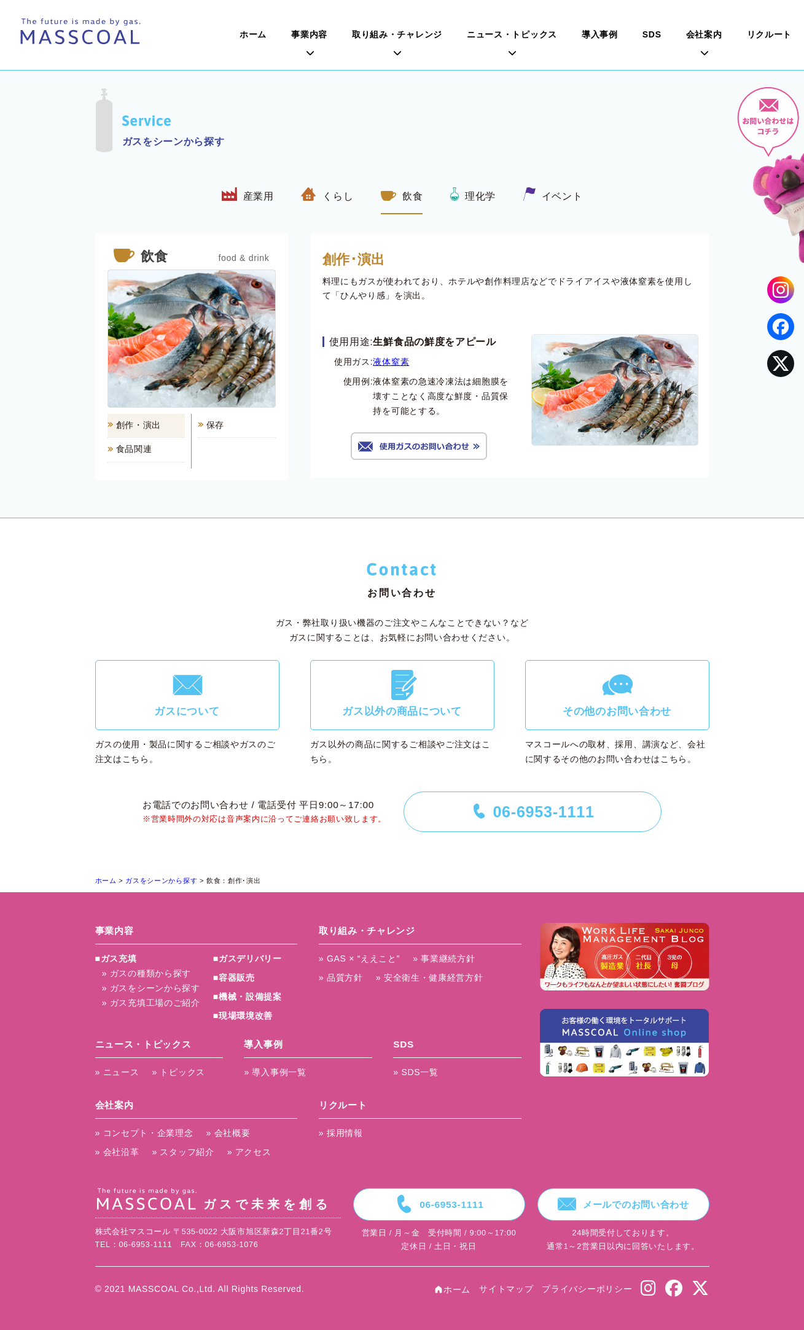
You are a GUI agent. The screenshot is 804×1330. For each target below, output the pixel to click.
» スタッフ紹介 (183, 1152)
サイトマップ (506, 1289)
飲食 (402, 194)
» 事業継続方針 (444, 958)
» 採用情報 (341, 1133)
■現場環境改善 (243, 1016)
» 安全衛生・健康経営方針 (429, 977)
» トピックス (178, 1072)
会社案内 (704, 34)
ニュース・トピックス (512, 34)
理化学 (473, 194)
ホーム (253, 34)
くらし (327, 194)
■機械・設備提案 (247, 996)
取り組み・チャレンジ (397, 34)
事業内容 (309, 34)
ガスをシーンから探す (161, 880)
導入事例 (600, 34)
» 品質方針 (341, 977)
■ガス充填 (116, 958)
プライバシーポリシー (587, 1289)
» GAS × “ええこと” (359, 958)
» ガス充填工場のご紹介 (151, 1003)
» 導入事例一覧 (275, 1072)
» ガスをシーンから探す (151, 988)
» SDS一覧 (415, 1072)
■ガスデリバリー (247, 958)
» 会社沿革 (117, 1152)
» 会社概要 (228, 1133)
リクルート (769, 34)
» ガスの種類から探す (146, 973)
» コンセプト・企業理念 (144, 1133)
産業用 (248, 194)
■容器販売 (234, 977)
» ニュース (117, 1072)
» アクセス (249, 1152)
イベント (553, 194)
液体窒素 (391, 362)
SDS (652, 34)
